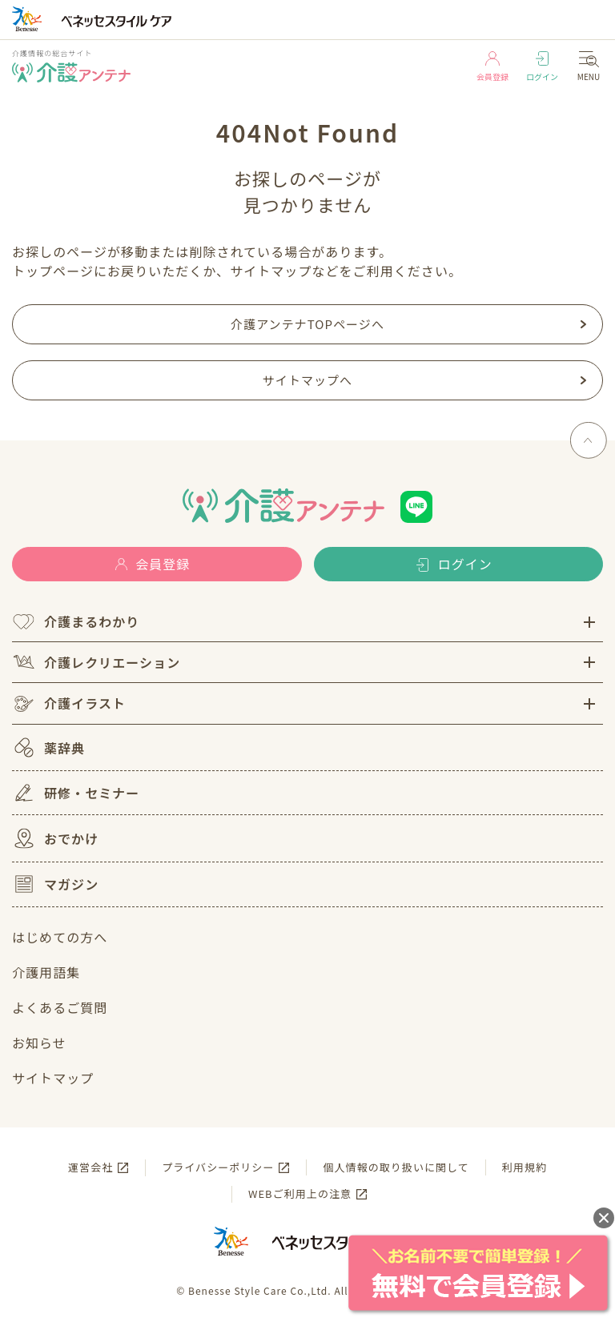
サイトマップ (53, 1077)
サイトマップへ (307, 380)
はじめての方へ (59, 936)
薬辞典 (48, 747)
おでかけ (55, 838)
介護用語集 (46, 972)
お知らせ (39, 1042)
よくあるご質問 (59, 1007)
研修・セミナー (75, 792)
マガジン (55, 884)
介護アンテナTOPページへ (307, 323)
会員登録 (492, 66)
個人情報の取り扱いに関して (395, 1167)
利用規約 (524, 1167)
